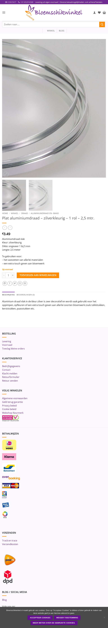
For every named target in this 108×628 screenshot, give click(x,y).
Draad (24, 213)
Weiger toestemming (67, 618)
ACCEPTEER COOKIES (40, 618)
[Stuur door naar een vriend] (20, 283)
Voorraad (7, 345)
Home (5, 213)
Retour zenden (10, 380)
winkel (50, 30)
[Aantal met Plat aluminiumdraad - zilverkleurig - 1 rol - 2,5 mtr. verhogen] (12, 275)
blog (61, 30)
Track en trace (9, 540)
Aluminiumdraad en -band (45, 213)
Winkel (14, 213)
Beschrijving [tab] (8, 294)
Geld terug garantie (12, 402)
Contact (6, 369)
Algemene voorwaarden (14, 398)
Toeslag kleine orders (13, 348)
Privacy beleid (9, 405)
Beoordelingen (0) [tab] (26, 294)
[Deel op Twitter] (15, 283)
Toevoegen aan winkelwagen (38, 275)
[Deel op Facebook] (9, 283)
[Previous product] (10, 227)
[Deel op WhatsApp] (4, 283)
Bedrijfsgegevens (11, 366)
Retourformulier (10, 377)
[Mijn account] (94, 12)
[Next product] (4, 227)
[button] (3, 12)
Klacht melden (9, 373)
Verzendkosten (10, 544)
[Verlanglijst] (99, 12)
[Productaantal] (8, 275)
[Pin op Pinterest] (25, 283)
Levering (6, 341)
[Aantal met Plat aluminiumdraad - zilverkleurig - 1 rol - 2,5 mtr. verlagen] (3, 275)
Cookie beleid (9, 409)
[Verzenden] (102, 24)
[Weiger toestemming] (104, 618)
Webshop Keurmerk (12, 412)
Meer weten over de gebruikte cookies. (54, 623)
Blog (4, 600)
